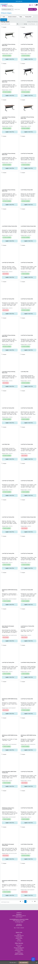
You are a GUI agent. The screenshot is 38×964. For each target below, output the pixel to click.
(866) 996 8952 (19, 925)
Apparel (19, 951)
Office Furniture (19, 945)
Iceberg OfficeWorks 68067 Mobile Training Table (9, 772)
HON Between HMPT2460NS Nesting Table (9, 699)
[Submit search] (17, 24)
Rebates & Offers (19, 938)
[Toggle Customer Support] (33, 959)
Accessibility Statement (19, 935)
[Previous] (23, 901)
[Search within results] (8, 24)
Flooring (19, 946)
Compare (4, 27)
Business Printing (19, 949)
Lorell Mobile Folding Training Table (9, 226)
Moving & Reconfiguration (19, 947)
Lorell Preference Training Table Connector (27, 627)
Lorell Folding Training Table (27, 189)
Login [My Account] (31, 5)
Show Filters (3, 19)
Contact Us (19, 912)
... (29, 901)
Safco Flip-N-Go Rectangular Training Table (8, 627)
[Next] (32, 901)
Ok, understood (23, 962)
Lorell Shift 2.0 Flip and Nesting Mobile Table (8, 45)
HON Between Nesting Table (26, 880)
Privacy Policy (19, 936)
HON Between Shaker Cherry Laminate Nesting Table (8, 808)
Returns (19, 939)
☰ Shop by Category (6, 13)
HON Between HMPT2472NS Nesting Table (9, 881)
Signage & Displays (19, 953)
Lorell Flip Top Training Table (27, 44)
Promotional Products (19, 950)
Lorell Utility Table (24, 371)
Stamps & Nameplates (19, 954)
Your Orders (19, 940)
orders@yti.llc (19, 924)
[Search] (20, 9)
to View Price (10, 59)
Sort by (25, 24)
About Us (19, 934)
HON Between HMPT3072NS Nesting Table (9, 590)
